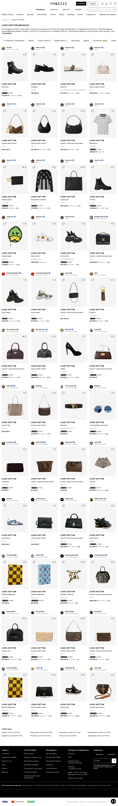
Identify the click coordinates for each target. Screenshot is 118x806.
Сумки (80, 14)
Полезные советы (30, 772)
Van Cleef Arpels (39, 785)
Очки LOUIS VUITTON (67, 736)
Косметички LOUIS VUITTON (99, 732)
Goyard (47, 785)
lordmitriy (10, 442)
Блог (3, 765)
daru (96, 273)
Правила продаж (72, 802)
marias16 (97, 329)
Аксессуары (42, 14)
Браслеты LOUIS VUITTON (12, 736)
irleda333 (68, 668)
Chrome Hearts (27, 785)
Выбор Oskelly (7, 14)
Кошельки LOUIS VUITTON (69, 732)
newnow (39, 47)
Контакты (71, 754)
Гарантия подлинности (32, 757)
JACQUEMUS (55, 785)
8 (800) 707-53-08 (75, 763)
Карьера (5, 772)
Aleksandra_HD (100, 499)
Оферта (83, 802)
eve (7, 47)
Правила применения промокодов (32, 777)
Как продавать (51, 754)
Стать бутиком (51, 768)
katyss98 (68, 273)
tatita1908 (40, 442)
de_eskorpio (11, 329)
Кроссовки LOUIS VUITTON (41, 732)
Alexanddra (10, 611)
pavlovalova (40, 499)
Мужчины (54, 9)
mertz (38, 668)
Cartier (63, 785)
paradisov (98, 611)
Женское (5, 20)
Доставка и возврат (31, 765)
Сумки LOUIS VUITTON (11, 732)
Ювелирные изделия (107, 14)
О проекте (6, 754)
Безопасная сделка (31, 761)
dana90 (68, 329)
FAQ (69, 757)
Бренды (30, 14)
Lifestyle (78, 9)
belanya (39, 386)
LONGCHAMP (71, 785)
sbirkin (38, 555)
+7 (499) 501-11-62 (74, 769)
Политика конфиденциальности (98, 802)
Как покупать (29, 754)
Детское (66, 9)
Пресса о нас (7, 761)
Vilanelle (9, 386)
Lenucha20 (69, 386)
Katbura (97, 386)
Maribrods (69, 499)
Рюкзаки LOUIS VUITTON (40, 736)
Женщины (40, 9)
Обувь (61, 14)
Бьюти (53, 14)
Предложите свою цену (33, 768)
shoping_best (70, 555)
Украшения (91, 14)
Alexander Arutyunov (95, 785)
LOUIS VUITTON (9, 84)
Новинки (20, 14)
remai (96, 442)
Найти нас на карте (75, 778)
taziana (9, 499)
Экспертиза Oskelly (53, 757)
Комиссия (49, 765)
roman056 (10, 555)
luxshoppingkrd (12, 273)
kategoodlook (99, 217)
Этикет (4, 768)
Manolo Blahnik (82, 785)
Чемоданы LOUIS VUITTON (98, 736)
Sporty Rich (106, 785)
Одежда (71, 14)
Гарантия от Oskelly (9, 757)
